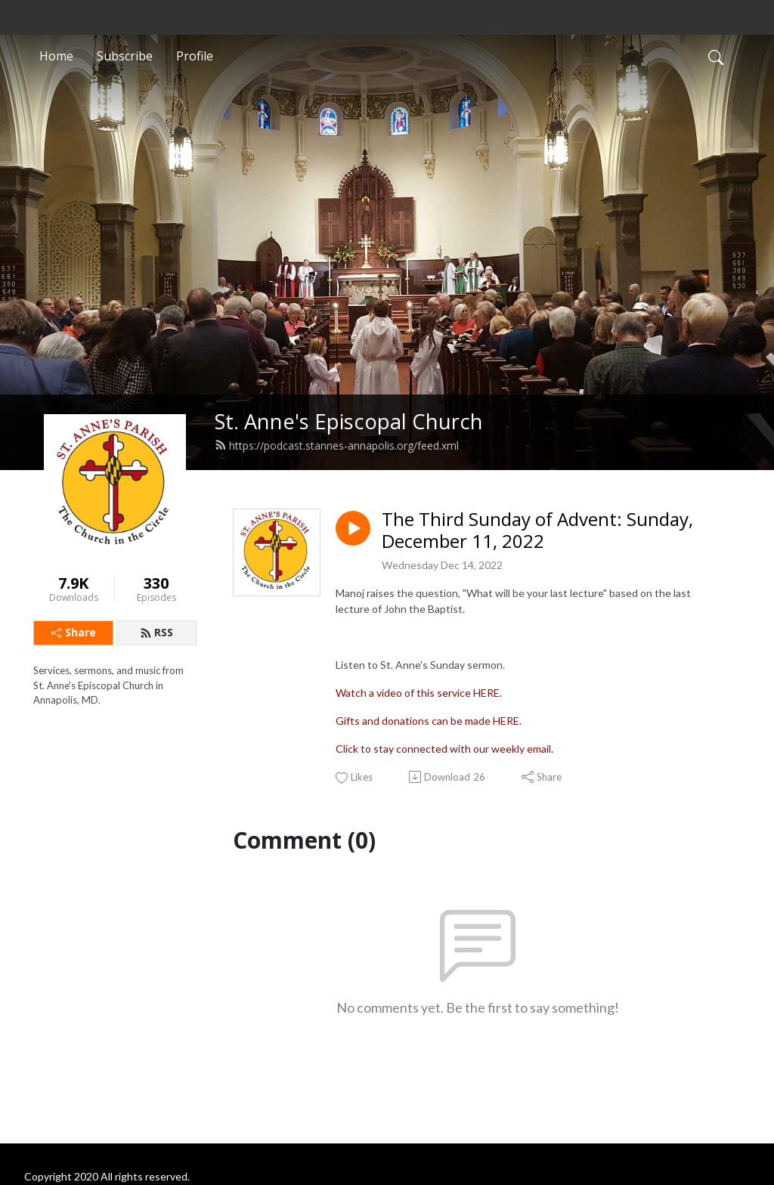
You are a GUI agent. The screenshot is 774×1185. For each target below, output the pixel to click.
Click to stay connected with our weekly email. (444, 748)
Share (73, 632)
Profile (194, 56)
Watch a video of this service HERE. (419, 692)
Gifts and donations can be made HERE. (429, 720)
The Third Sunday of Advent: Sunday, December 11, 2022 (537, 530)
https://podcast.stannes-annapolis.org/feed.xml (337, 445)
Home (56, 56)
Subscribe (125, 56)
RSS (156, 632)
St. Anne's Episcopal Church (349, 421)
